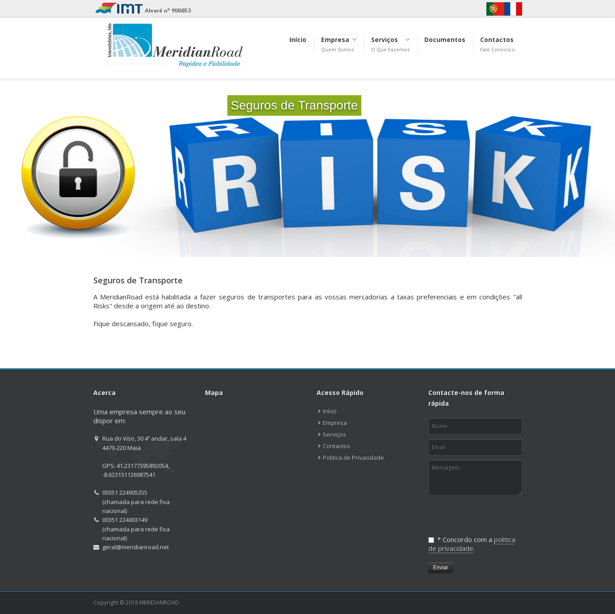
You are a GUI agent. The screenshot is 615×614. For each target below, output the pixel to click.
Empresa (335, 423)
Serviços (334, 434)
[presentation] (474, 512)
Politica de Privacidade (353, 458)
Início (330, 411)
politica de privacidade (471, 544)
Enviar (440, 567)
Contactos (336, 446)
